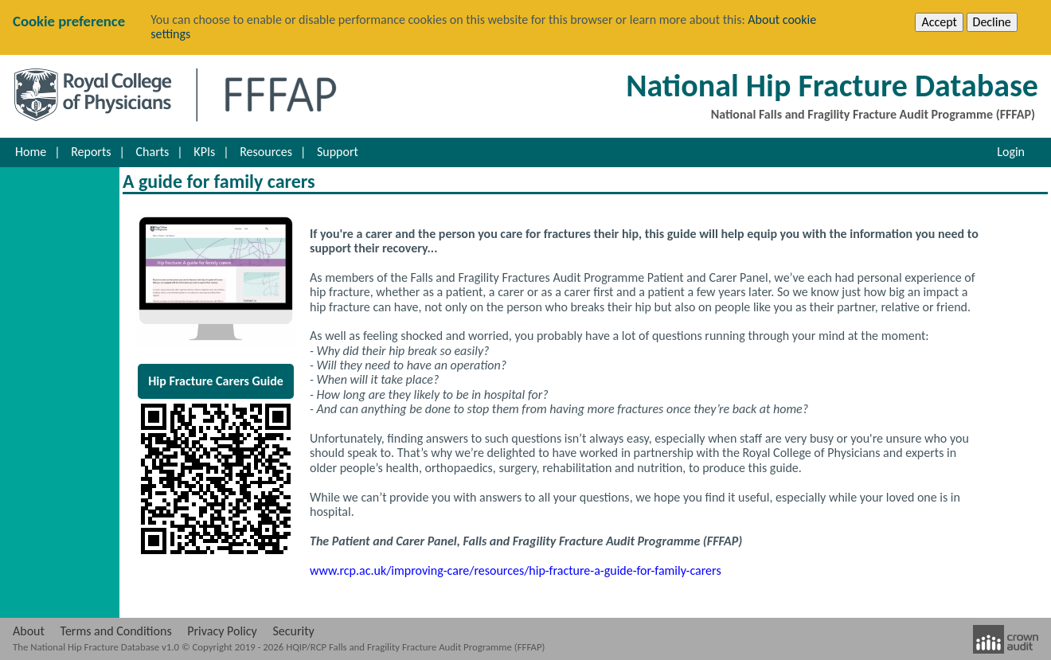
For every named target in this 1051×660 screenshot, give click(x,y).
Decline (992, 21)
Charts (153, 151)
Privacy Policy (222, 631)
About (29, 631)
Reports (91, 151)
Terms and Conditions (116, 631)
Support (337, 151)
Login (1011, 151)
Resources (266, 151)
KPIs (204, 151)
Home (30, 151)
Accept (938, 21)
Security (293, 631)
